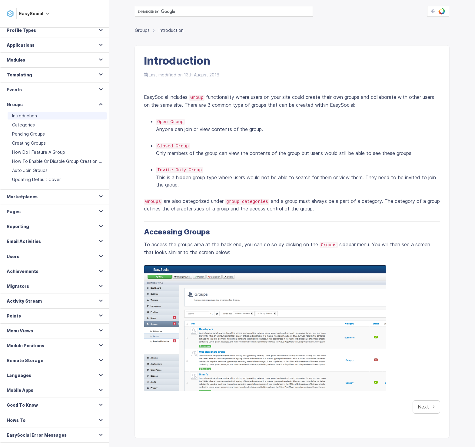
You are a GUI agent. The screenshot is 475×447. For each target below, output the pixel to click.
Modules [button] (16, 67)
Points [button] (14, 323)
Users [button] (13, 263)
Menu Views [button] (20, 338)
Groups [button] (15, 111)
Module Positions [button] (25, 352)
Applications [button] (21, 52)
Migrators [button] (18, 293)
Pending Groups (28, 141)
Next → (426, 407)
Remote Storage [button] (25, 367)
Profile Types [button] (21, 37)
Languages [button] (19, 382)
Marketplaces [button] (22, 204)
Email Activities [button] (24, 248)
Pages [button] (14, 218)
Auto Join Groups (30, 177)
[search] (223, 11)
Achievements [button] (22, 278)
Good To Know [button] (22, 412)
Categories (23, 132)
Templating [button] (19, 82)
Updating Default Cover (36, 186)
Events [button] (14, 96)
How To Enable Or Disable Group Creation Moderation (59, 168)
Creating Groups (29, 150)
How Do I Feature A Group (38, 159)
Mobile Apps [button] (20, 397)
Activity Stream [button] (24, 308)
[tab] (55, 38)
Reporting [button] (18, 233)
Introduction (24, 123)
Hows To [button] (16, 427)
